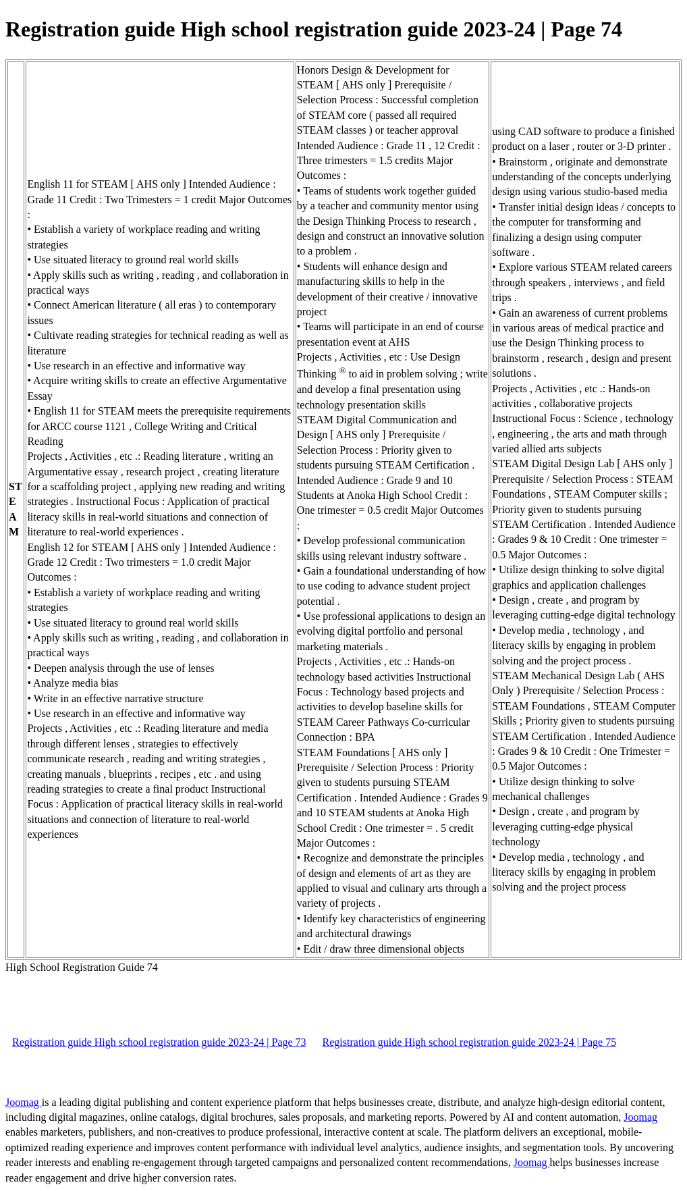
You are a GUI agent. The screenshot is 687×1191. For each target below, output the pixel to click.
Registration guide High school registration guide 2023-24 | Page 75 (470, 1042)
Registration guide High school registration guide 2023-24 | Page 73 (159, 1042)
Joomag (23, 1102)
